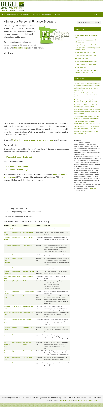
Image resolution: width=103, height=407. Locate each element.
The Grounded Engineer (6, 321)
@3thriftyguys (16, 276)
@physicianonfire (16, 351)
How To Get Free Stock (81, 58)
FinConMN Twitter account (17, 167)
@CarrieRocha (16, 237)
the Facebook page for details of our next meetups (32, 140)
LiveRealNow (26, 267)
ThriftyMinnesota (27, 281)
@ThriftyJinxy (16, 281)
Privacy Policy (93, 188)
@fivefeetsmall (16, 357)
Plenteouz (26, 296)
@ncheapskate (16, 271)
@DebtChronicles (17, 258)
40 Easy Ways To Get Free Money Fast (86, 61)
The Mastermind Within (7, 344)
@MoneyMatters (16, 228)
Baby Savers (7, 245)
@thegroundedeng (17, 319)
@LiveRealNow (16, 267)
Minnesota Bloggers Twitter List (19, 157)
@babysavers (16, 245)
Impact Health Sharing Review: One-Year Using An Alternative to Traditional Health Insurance (86, 95)
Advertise (84, 400)
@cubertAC (15, 327)
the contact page (21, 48)
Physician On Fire (28, 351)
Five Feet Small (27, 357)
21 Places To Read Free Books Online (85, 64)
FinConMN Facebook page (17, 170)
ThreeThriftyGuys (28, 276)
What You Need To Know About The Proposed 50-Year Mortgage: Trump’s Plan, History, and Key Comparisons (87, 111)
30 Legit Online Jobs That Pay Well (85, 52)
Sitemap (76, 400)
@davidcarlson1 (16, 232)
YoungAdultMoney (28, 232)
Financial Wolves (27, 362)
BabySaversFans (27, 245)
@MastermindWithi (17, 342)
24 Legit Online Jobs (80, 67)
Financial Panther (28, 334)
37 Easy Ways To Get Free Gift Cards (85, 55)
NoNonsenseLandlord (29, 254)
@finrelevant (15, 291)
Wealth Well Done (28, 312)
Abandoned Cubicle (28, 327)
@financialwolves (17, 362)
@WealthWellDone (17, 312)
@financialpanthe (17, 334)
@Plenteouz (15, 296)
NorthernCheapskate (28, 271)
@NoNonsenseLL (17, 254)
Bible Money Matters (12, 6)
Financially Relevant (28, 291)
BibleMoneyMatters (28, 228)
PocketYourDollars (28, 237)
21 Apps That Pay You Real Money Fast (86, 45)
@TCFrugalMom (16, 306)
